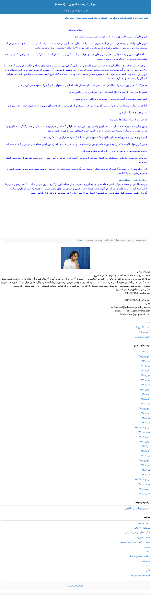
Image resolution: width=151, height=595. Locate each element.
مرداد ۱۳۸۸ (145, 413)
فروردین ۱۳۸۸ (143, 432)
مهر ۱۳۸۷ (145, 455)
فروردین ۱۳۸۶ (143, 493)
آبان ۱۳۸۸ (145, 398)
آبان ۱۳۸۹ (145, 370)
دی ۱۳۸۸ (146, 394)
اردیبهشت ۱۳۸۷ (142, 479)
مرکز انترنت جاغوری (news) (75, 4)
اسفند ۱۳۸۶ (144, 488)
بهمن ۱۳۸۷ (145, 441)
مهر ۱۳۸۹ (145, 375)
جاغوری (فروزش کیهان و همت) (134, 542)
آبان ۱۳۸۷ (145, 451)
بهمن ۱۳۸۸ (145, 389)
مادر (148, 570)
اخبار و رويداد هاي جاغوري (137, 508)
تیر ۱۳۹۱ (146, 361)
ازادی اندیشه (144, 523)
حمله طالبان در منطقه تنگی (132, 179)
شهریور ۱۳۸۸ (143, 408)
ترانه (148, 565)
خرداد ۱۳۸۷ (144, 474)
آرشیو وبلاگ (144, 332)
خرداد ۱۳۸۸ (144, 422)
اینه (148, 551)
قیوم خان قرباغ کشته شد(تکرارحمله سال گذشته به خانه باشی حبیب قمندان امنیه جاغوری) (104, 18)
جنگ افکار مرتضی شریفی (137, 532)
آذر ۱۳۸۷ (146, 446)
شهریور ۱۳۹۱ (143, 356)
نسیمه (147, 546)
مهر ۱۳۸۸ (145, 403)
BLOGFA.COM (75, 585)
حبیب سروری (143, 537)
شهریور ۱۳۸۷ (143, 460)
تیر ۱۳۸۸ (146, 417)
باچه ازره (145, 561)
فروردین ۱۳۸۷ (143, 484)
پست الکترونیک (142, 327)
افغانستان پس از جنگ (139, 556)
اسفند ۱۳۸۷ (144, 436)
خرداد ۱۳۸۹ (144, 384)
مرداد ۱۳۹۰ (145, 365)
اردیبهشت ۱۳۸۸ (142, 427)
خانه (148, 322)
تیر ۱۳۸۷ (146, 469)
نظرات (80, 240)
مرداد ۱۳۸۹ (145, 380)
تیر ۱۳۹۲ (146, 351)
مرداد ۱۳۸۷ (145, 465)
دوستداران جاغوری (141, 527)
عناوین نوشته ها (142, 336)
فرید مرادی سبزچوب (140, 575)
